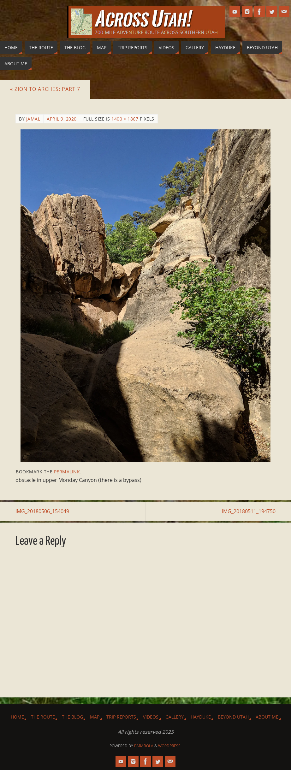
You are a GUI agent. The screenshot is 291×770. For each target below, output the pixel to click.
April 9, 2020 (62, 119)
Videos (150, 717)
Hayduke (201, 717)
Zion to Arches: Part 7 (45, 89)
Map (94, 717)
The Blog (72, 717)
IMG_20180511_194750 (249, 511)
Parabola (143, 746)
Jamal (33, 119)
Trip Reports (121, 717)
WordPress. (169, 746)
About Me (267, 717)
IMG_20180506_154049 (42, 511)
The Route (43, 717)
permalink (67, 472)
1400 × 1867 (124, 119)
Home (17, 717)
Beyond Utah (233, 717)
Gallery (174, 717)
